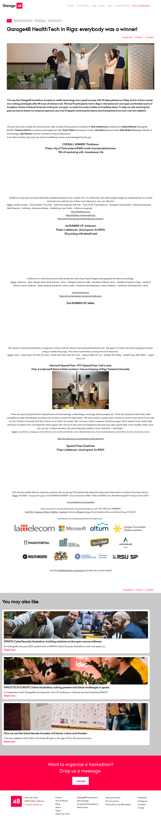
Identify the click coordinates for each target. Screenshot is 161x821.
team (110, 5)
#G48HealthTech (23, 20)
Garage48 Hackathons (87, 797)
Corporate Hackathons (87, 804)
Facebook (127, 37)
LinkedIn (149, 37)
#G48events (54, 20)
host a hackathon (141, 5)
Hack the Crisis (123, 5)
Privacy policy (112, 801)
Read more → (11, 649)
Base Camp (82, 807)
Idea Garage (82, 800)
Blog (94, 5)
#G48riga (40, 20)
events (70, 5)
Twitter (138, 37)
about (102, 5)
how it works (83, 5)
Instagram (142, 801)
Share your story (113, 797)
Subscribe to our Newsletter (118, 804)
